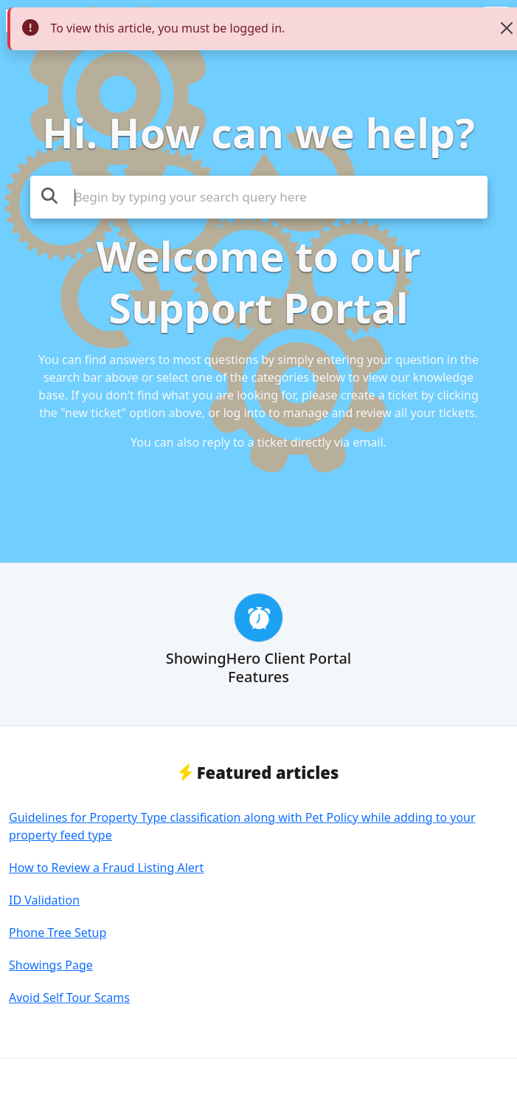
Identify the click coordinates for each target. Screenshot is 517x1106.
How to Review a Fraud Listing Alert (106, 867)
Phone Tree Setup (57, 932)
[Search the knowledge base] (258, 197)
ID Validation (44, 900)
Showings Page (51, 965)
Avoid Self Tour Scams (69, 997)
